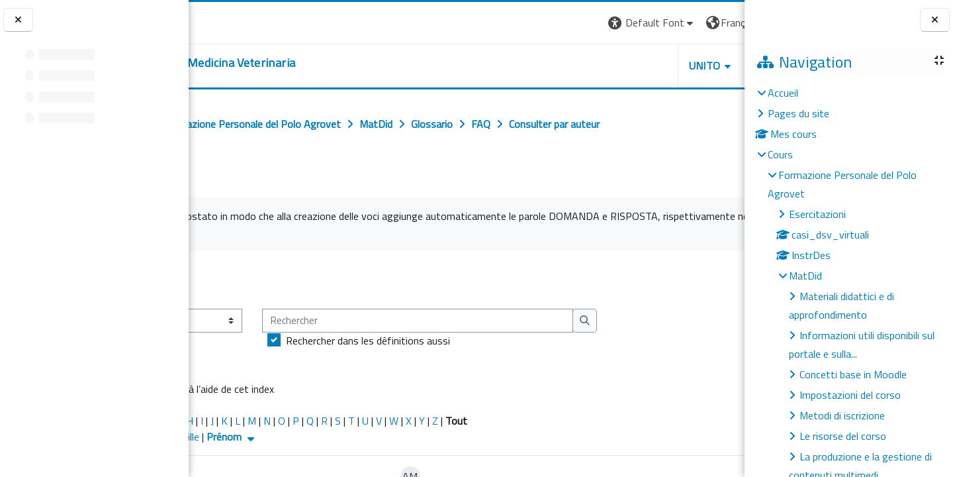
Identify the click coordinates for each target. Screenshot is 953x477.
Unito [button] (590, 66)
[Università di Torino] (230, 21)
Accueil (783, 93)
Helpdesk (664, 66)
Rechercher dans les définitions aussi (471, 340)
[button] (537, 23)
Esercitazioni (817, 214)
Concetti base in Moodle (853, 374)
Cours (780, 154)
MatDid (805, 276)
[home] (294, 63)
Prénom (335, 437)
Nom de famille (268, 437)
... (725, 279)
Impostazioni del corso (850, 395)
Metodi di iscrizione (842, 415)
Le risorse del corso (842, 436)
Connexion (711, 22)
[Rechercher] (520, 321)
